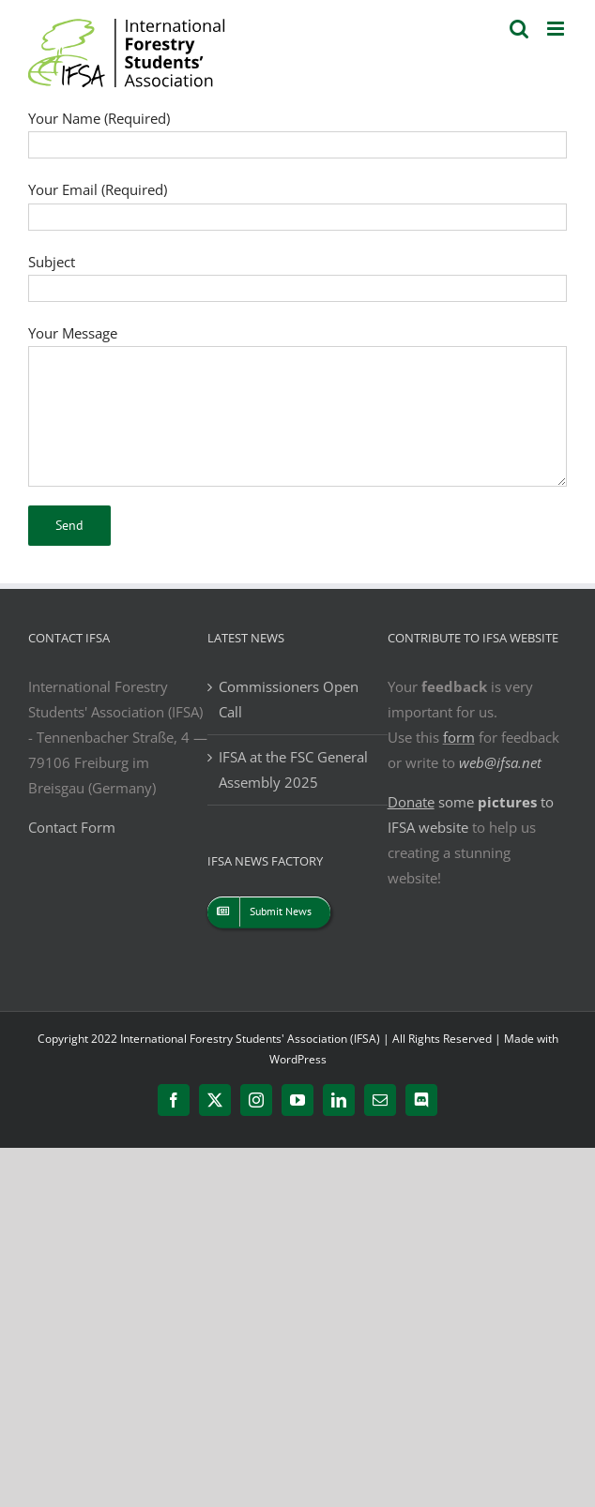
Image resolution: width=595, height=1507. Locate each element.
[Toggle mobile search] (519, 28)
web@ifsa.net (500, 762)
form (459, 737)
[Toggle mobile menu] (557, 28)
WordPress (298, 1059)
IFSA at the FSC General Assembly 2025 (293, 769)
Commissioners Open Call (289, 699)
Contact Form (71, 827)
